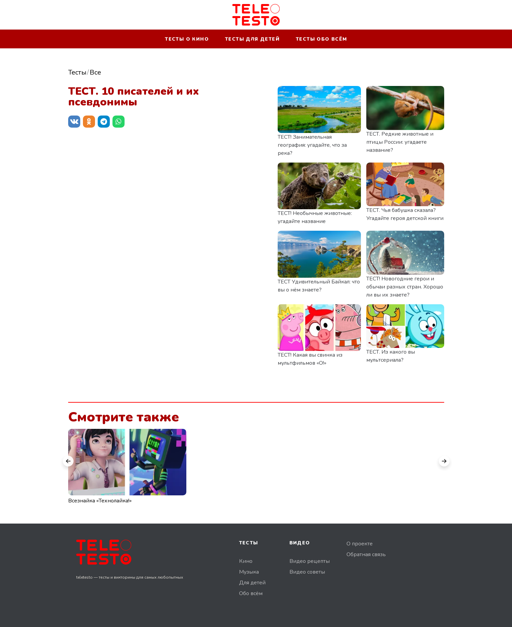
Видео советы (307, 572)
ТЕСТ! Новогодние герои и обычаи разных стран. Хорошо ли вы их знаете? (404, 287)
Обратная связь (366, 554)
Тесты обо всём (321, 39)
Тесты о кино (187, 39)
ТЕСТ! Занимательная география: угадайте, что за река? (312, 145)
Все (95, 72)
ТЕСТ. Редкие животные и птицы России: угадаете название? (399, 142)
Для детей (252, 582)
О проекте (359, 543)
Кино (245, 561)
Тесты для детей (252, 39)
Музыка (249, 572)
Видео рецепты (309, 561)
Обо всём (251, 593)
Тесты (77, 72)
